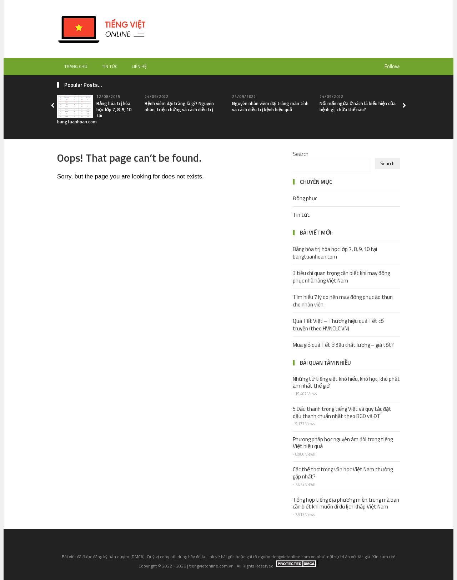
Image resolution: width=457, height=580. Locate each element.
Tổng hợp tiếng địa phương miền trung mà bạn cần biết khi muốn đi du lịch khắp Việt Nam (346, 503)
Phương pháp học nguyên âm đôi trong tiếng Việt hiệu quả (343, 443)
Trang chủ (75, 66)
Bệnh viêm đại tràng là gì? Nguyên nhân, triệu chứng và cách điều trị (179, 106)
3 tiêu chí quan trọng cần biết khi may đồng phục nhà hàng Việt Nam (341, 277)
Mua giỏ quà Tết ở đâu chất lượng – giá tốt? (343, 345)
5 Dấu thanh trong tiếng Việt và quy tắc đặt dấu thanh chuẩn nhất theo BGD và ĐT (342, 412)
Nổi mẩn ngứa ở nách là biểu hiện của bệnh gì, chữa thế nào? (358, 106)
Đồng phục (305, 198)
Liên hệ (139, 66)
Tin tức (109, 66)
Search (300, 154)
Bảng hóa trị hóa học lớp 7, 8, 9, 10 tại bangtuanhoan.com (335, 253)
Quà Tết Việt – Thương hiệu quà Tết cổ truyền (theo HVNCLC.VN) (338, 325)
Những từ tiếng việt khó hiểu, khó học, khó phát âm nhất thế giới (346, 382)
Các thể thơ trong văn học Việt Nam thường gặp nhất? (343, 473)
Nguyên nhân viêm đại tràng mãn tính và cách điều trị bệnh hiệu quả (270, 106)
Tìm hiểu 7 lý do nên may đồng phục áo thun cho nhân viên (343, 301)
